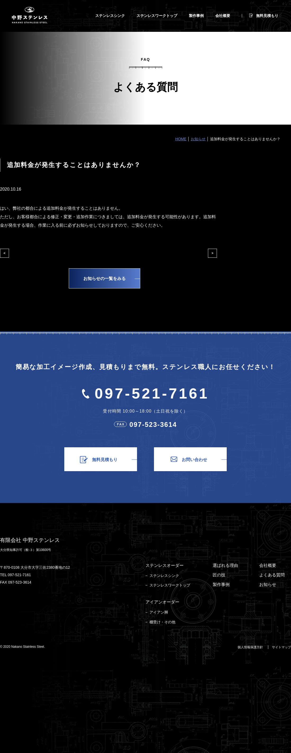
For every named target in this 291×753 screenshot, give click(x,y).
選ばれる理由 (225, 565)
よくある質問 (272, 575)
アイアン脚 (158, 612)
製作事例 (221, 584)
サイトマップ (281, 647)
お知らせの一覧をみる (104, 278)
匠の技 (219, 575)
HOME (181, 139)
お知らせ (198, 139)
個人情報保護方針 (250, 647)
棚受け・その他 (162, 622)
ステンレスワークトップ (169, 585)
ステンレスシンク (164, 575)
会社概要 (267, 565)
